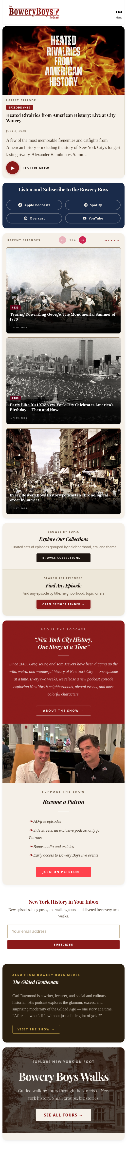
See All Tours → (63, 1115)
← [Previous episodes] (62, 240)
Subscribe (63, 944)
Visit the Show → (36, 1029)
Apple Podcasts (34, 205)
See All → (112, 240)
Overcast (34, 218)
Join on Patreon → (64, 872)
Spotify (93, 205)
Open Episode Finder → (63, 604)
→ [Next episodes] (82, 240)
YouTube (92, 218)
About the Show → (63, 711)
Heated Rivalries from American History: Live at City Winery (60, 118)
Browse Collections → (63, 558)
